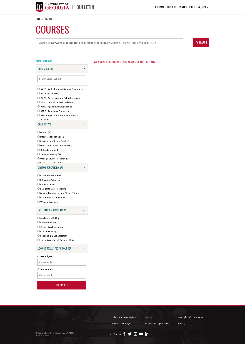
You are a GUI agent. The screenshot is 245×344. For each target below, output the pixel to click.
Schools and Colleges (121, 323)
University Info (187, 7)
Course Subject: (44, 256)
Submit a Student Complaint (124, 317)
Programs (159, 7)
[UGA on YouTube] (141, 334)
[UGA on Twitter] (130, 334)
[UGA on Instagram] (136, 334)
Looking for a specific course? (54, 248)
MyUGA (148, 317)
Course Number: (45, 269)
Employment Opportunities (157, 323)
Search (203, 7)
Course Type (44, 124)
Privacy (181, 323)
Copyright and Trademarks (190, 317)
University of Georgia (59, 321)
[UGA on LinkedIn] (146, 334)
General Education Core (50, 167)
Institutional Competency (52, 210)
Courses (171, 7)
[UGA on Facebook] (125, 334)
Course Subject (46, 69)
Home (38, 18)
